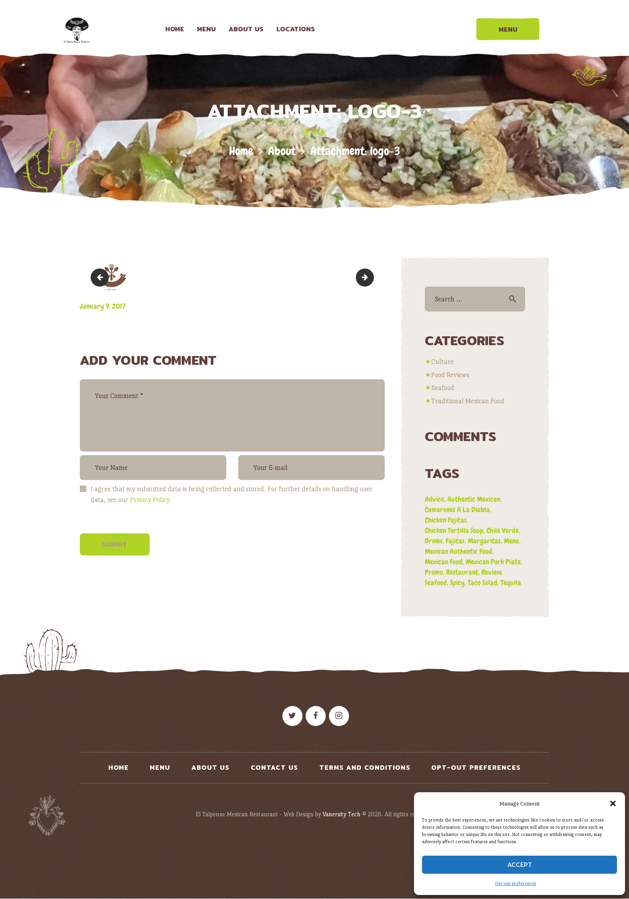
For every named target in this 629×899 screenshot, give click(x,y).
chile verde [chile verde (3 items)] (503, 530)
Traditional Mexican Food (467, 401)
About (282, 151)
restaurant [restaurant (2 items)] (462, 572)
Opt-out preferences (515, 883)
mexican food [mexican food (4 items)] (444, 561)
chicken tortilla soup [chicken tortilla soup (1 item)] (454, 530)
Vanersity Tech (342, 814)
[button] (613, 803)
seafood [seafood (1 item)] (436, 582)
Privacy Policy (150, 500)
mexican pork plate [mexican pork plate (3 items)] (493, 561)
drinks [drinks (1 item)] (433, 540)
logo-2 (101, 277)
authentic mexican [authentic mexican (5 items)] (473, 499)
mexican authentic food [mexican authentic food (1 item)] (458, 551)
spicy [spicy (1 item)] (457, 582)
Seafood (442, 388)
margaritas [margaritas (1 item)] (484, 540)
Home (241, 151)
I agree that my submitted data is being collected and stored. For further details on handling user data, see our (232, 494)
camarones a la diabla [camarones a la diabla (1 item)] (457, 509)
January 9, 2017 (103, 306)
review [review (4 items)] (491, 572)
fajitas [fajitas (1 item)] (455, 540)
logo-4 (370, 277)
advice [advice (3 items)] (434, 499)
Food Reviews (450, 375)
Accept (519, 864)
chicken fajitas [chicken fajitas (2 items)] (446, 520)
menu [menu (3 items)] (511, 540)
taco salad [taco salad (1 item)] (482, 582)
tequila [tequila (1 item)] (511, 582)
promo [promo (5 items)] (434, 572)
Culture (442, 362)
